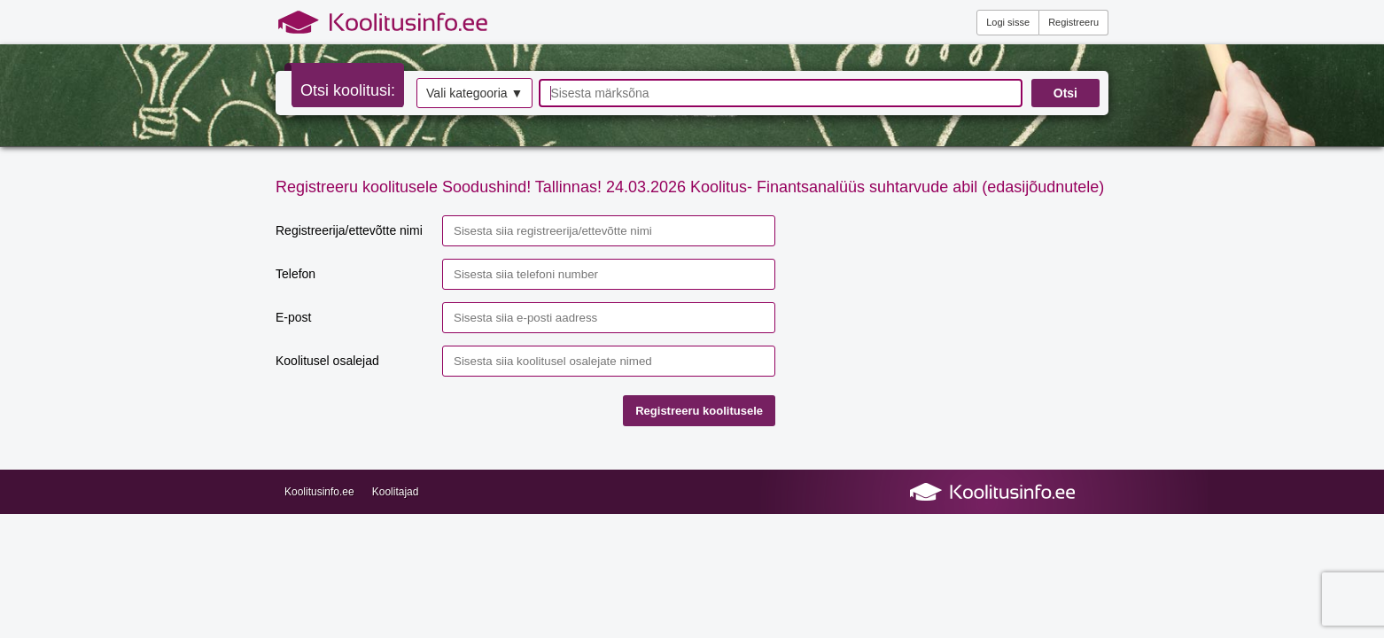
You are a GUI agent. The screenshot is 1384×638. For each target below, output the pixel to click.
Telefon (295, 274)
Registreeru (1073, 22)
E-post (293, 317)
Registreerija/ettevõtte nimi (349, 230)
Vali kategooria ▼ (474, 93)
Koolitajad (395, 492)
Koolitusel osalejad (327, 361)
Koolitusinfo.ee (319, 492)
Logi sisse (1008, 22)
